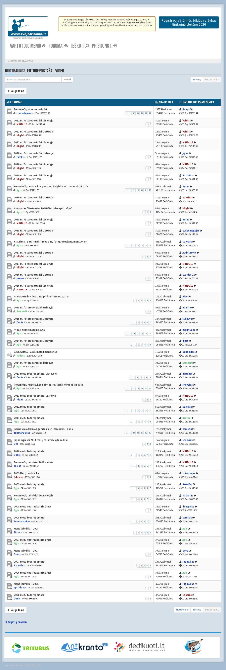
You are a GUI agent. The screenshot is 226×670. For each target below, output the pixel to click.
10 (134, 333)
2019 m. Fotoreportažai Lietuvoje (33, 197)
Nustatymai (182, 609)
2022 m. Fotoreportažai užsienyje (33, 120)
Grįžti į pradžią (16, 622)
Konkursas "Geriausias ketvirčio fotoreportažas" (42, 208)
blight (20, 135)
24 (142, 433)
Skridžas (187, 484)
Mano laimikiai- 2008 (26, 528)
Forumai (58, 46)
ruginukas (188, 561)
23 (138, 433)
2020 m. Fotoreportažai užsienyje (33, 164)
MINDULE (21, 124)
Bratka (186, 418)
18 (134, 388)
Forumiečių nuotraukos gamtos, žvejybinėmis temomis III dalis (50, 186)
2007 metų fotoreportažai (29, 561)
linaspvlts (188, 506)
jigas (185, 153)
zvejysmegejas (190, 230)
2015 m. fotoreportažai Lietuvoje (33, 318)
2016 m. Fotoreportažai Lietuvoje (33, 274)
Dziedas (187, 241)
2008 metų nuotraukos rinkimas (32, 506)
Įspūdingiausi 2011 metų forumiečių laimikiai (40, 440)
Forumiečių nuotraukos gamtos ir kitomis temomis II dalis (48, 384)
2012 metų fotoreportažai (29, 406)
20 (142, 388)
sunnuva (187, 318)
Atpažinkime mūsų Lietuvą (29, 329)
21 (146, 388)
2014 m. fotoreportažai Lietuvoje (33, 341)
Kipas (19, 399)
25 (146, 433)
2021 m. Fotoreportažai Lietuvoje (33, 131)
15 (150, 245)
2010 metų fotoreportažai (29, 451)
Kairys (186, 109)
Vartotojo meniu (28, 46)
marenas (187, 373)
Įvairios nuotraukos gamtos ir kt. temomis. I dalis (43, 429)
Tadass (20, 355)
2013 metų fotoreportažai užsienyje (34, 395)
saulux (20, 278)
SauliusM (21, 311)
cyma (185, 550)
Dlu (16, 444)
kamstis (187, 429)
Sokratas (187, 495)
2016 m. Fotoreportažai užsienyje (33, 285)
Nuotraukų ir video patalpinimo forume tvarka (41, 296)
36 (150, 113)
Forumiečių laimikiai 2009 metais (33, 495)
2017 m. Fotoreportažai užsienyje (33, 264)
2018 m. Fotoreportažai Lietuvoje (33, 230)
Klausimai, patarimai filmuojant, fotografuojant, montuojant (50, 241)
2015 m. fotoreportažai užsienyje (33, 307)
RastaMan (188, 175)
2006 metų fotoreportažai (29, 595)
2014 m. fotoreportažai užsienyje (33, 363)
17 (146, 410)
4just (185, 341)
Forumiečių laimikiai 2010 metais (33, 462)
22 (150, 388)
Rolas (185, 186)
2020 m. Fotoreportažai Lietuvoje (33, 153)
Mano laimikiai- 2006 (26, 584)
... (130, 113)
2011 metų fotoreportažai (29, 418)
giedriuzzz (188, 329)
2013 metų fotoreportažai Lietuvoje (35, 373)
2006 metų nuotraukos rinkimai (32, 572)
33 (138, 113)
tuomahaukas (24, 113)
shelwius (187, 384)
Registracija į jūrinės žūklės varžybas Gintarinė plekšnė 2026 (188, 22)
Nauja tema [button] (16, 91)
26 (150, 433)
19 (138, 388)
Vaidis (186, 120)
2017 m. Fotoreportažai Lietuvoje (33, 252)
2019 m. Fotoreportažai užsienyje (33, 175)
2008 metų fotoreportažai (29, 517)
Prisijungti (104, 46)
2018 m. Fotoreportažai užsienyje (33, 219)
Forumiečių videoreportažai (30, 109)
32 (134, 113)
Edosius (187, 197)
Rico (185, 296)
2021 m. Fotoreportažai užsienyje (33, 142)
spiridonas (188, 473)
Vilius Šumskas (17, 665)
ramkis (20, 157)
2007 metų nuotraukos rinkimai (32, 540)
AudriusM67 (189, 252)
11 (134, 245)
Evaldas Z (188, 274)
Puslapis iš (212, 79)
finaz (17, 532)
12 (138, 245)
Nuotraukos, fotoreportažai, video (34, 71)
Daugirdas (188, 352)
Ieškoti (80, 46)
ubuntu (186, 307)
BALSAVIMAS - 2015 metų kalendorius (35, 352)
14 (146, 245)
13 (142, 245)
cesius (17, 466)
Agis (18, 190)
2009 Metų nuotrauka (26, 473)
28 (134, 190)
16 (142, 410)
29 (138, 190)
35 (146, 113)
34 (142, 113)
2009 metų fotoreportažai (29, 484)
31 (146, 190)
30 (142, 190)
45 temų (197, 79)
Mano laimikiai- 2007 (26, 550)
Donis (19, 322)
